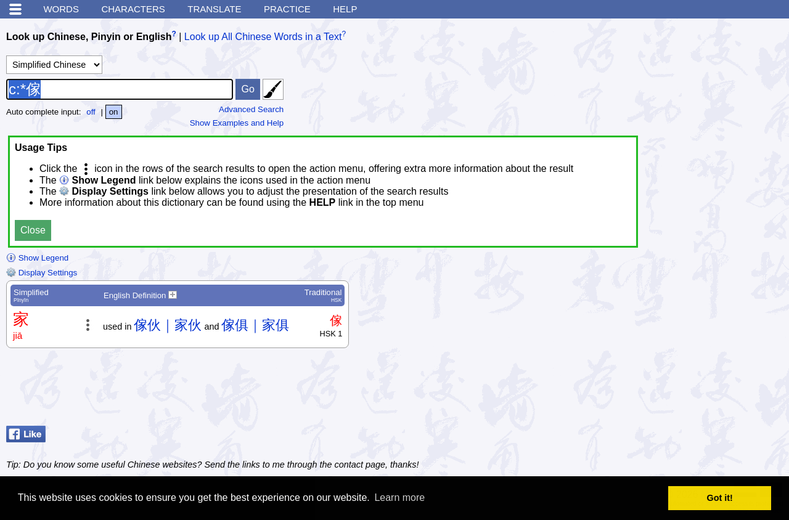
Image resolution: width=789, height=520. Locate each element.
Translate (214, 9)
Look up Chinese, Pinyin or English (88, 36)
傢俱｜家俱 (255, 325)
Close (33, 230)
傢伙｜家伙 (168, 325)
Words (61, 9)
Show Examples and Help (237, 123)
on (113, 111)
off (91, 111)
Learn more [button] (399, 497)
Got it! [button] (720, 498)
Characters (133, 9)
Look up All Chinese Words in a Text (263, 36)
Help (345, 9)
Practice (287, 9)
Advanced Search (251, 109)
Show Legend (37, 257)
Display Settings (41, 272)
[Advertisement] (684, 390)
